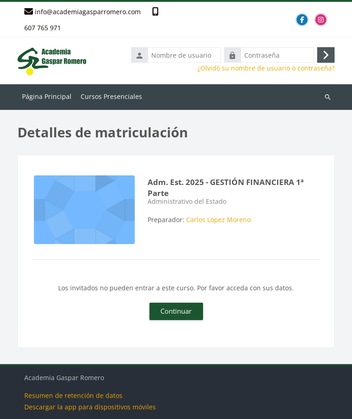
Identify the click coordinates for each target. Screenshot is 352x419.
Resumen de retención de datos (73, 395)
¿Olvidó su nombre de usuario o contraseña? (266, 68)
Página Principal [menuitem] (47, 96)
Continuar (176, 311)
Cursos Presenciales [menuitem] (111, 96)
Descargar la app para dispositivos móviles (90, 407)
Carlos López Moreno (218, 219)
